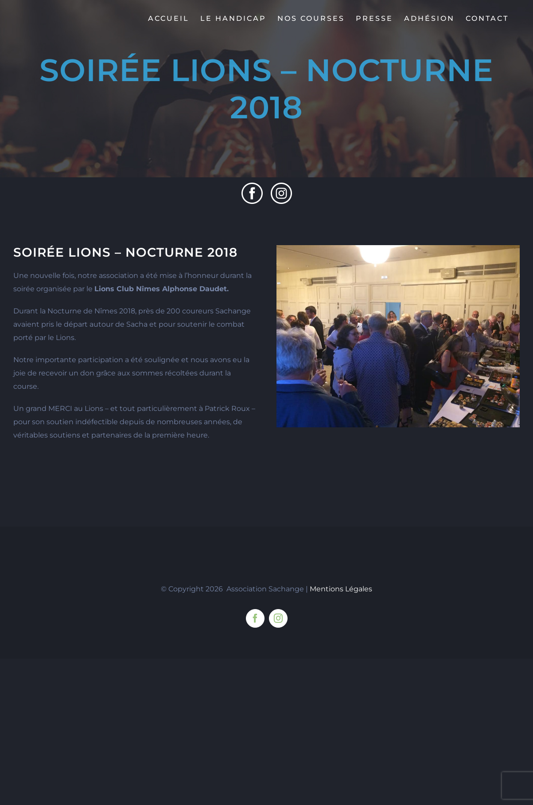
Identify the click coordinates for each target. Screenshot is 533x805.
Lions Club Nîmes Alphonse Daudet (160, 289)
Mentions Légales (341, 735)
